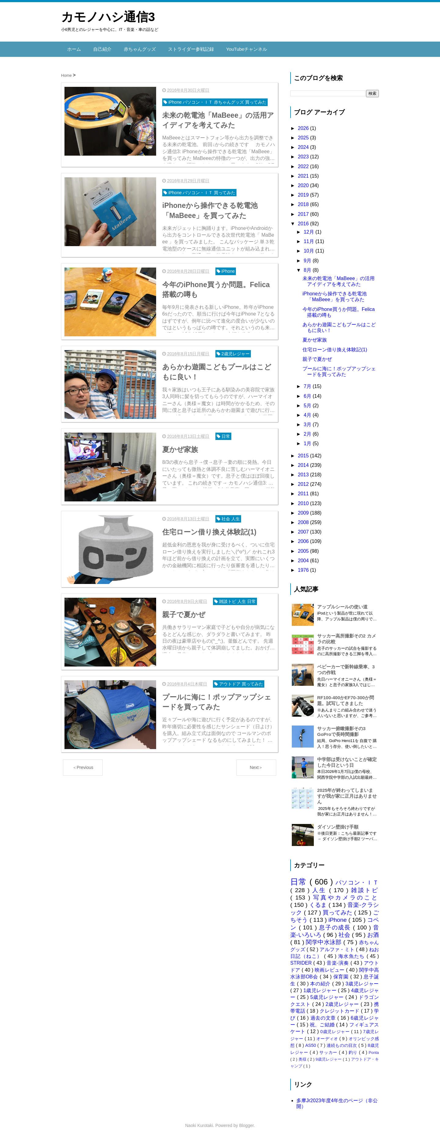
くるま (319, 901)
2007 (304, 527)
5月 (308, 401)
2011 (304, 489)
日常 (300, 878)
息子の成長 (336, 923)
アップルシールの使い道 (342, 602)
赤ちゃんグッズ (137, 47)
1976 (304, 566)
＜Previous (82, 756)
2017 (304, 210)
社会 (345, 931)
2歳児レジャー (343, 1000)
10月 (309, 246)
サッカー (329, 1048)
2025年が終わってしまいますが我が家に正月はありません (347, 792)
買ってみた (338, 908)
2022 (304, 162)
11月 (309, 237)
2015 (304, 451)
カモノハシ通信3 (108, 17)
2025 (304, 133)
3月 (308, 420)
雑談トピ (365, 886)
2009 (304, 509)
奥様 (303, 1055)
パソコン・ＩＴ (357, 878)
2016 (304, 219)
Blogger (246, 1121)
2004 (304, 556)
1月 (308, 439)
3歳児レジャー (362, 979)
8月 (308, 266)
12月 (309, 228)
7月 (308, 382)
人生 (320, 886)
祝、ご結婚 (323, 1020)
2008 (304, 518)
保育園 (341, 972)
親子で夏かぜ (317, 355)
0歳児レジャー (335, 1027)
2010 (304, 499)
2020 (304, 181)
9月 (308, 256)
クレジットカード (340, 1007)
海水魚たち (352, 952)
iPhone (338, 916)
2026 (304, 124)
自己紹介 (100, 47)
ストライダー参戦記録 (185, 47)
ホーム (73, 47)
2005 (304, 547)
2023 (304, 153)
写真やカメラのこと (346, 893)
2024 (304, 143)
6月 (308, 392)
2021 (304, 172)
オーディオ (327, 1034)
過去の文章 (323, 1014)
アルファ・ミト (338, 945)
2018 (304, 200)
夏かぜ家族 (314, 335)
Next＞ (256, 756)
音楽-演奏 (338, 959)
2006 (304, 537)
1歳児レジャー (320, 986)
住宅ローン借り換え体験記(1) (334, 345)
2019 (304, 191)
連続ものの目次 (342, 1041)
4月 (308, 411)
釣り (354, 1048)
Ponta (374, 1048)
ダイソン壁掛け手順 (337, 823)
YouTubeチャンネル (238, 47)
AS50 (311, 1041)
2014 (304, 461)
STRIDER (301, 959)
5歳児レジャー (328, 993)
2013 (304, 470)
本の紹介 (321, 979)
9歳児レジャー (329, 1055)
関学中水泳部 (324, 938)
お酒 (373, 931)
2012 (304, 480)
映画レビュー (330, 966)
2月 (308, 430)
